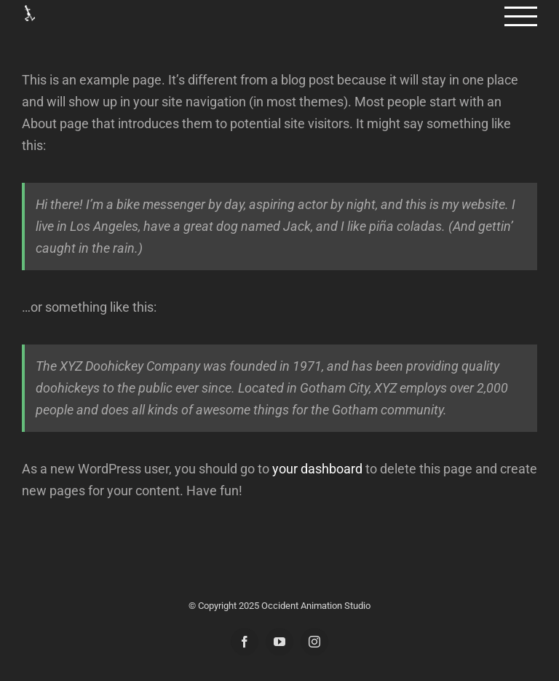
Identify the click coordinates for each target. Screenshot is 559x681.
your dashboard (317, 468)
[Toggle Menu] (521, 16)
